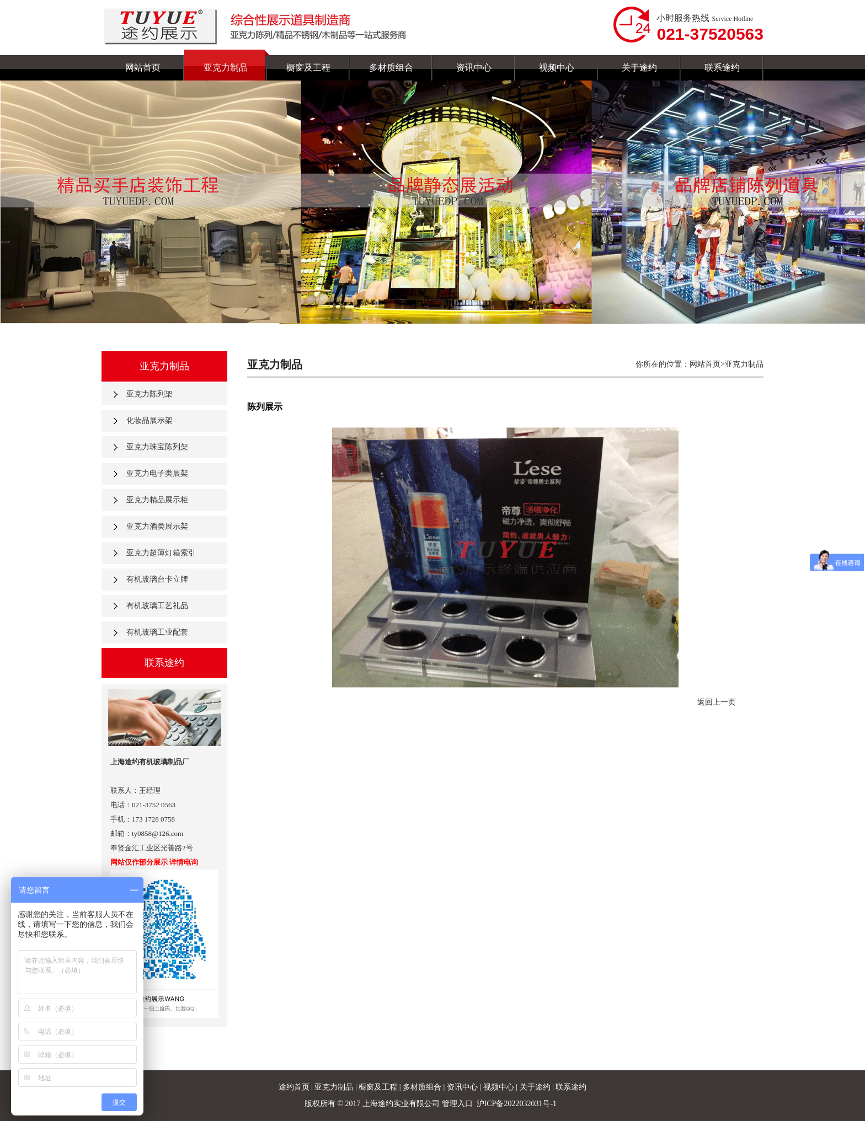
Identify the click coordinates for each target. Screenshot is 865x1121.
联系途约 (571, 1087)
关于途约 (536, 1087)
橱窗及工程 (379, 1087)
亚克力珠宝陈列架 (157, 447)
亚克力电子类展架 (157, 473)
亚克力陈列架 (149, 394)
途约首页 (294, 1087)
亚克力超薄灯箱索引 (161, 553)
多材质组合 (423, 1087)
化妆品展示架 (149, 420)
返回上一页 (716, 702)
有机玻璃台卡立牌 (157, 579)
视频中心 (499, 1087)
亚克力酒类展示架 (157, 526)
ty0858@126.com (157, 833)
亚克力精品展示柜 (157, 500)
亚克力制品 (333, 1087)
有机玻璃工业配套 (157, 632)
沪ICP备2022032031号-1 (518, 1103)
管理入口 (457, 1103)
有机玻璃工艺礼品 (157, 606)
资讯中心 (463, 1087)
